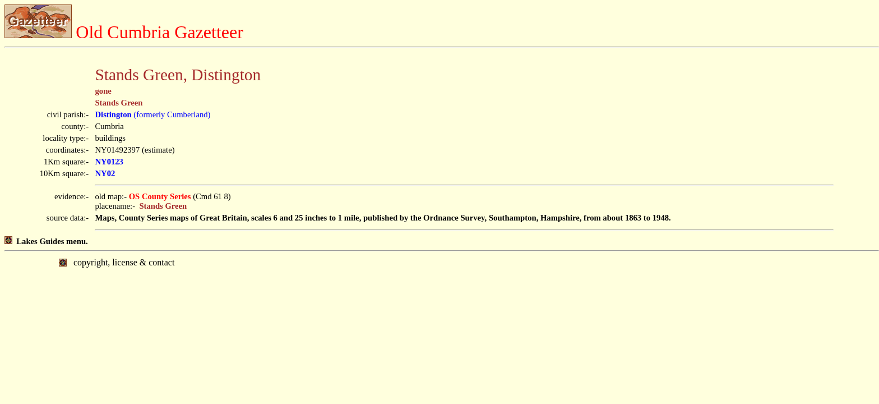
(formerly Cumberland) (152, 114)
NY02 (105, 173)
